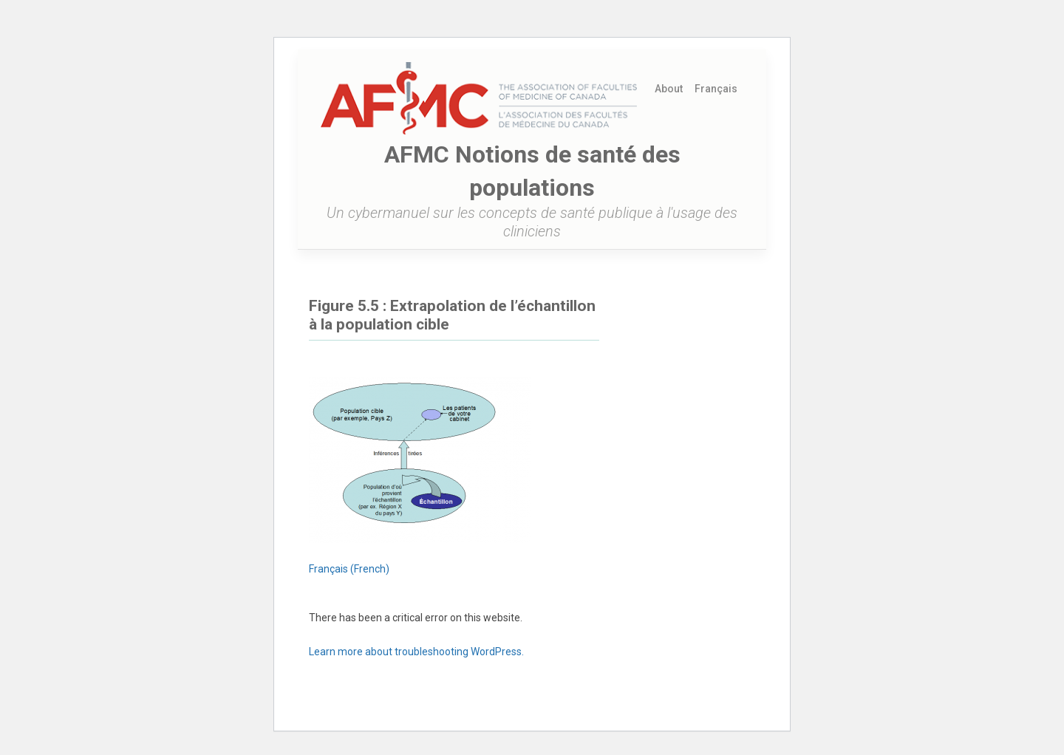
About (669, 89)
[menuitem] (716, 89)
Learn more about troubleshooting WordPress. (416, 651)
